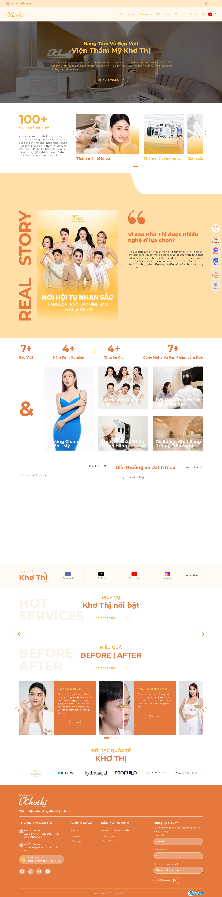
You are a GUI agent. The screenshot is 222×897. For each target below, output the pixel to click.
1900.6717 (35, 861)
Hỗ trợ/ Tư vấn (109, 841)
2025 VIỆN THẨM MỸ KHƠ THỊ (116, 893)
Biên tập (76, 841)
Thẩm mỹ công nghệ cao (162, 159)
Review (146, 14)
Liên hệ (193, 14)
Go (75, 722)
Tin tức (179, 14)
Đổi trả (75, 830)
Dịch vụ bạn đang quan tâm (167, 864)
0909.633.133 (52, 861)
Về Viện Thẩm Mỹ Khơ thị (115, 830)
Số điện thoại (159, 849)
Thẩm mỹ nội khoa (93, 159)
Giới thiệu (127, 14)
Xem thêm (97, 466)
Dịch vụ (164, 14)
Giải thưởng (107, 836)
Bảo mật (76, 836)
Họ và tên (160, 835)
